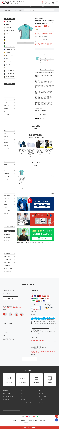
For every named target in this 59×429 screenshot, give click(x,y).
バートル (5, 102)
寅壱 (4, 111)
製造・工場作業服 (7, 237)
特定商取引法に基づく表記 (32, 420)
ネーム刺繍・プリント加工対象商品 (31, 242)
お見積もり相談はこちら (44, 114)
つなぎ (6, 68)
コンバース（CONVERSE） (8, 96)
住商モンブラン (6, 142)
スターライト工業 (7, 210)
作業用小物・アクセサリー (9, 62)
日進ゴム (5, 164)
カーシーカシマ (6, 158)
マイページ (49, 2)
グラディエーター (7, 176)
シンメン (5, 161)
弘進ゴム (5, 216)
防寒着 (6, 34)
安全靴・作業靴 (7, 21)
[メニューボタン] (57, 2)
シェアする (42, 118)
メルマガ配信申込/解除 (22, 420)
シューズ (6, 24)
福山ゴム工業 (6, 223)
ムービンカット (6, 173)
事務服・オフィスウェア (9, 31)
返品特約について (38, 108)
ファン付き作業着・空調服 (9, 71)
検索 (46, 2)
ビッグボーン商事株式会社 (8, 226)
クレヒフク (5, 133)
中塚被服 (5, 204)
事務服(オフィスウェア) (7, 393)
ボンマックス (6, 145)
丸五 (4, 170)
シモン (5, 99)
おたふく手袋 (6, 136)
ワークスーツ (7, 43)
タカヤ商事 (5, 182)
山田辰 (5, 130)
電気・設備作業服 (7, 250)
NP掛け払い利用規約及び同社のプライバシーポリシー (40, 328)
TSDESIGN (6, 108)
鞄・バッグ (7, 65)
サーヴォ (5, 192)
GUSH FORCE (6, 148)
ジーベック (5, 120)
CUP (4, 151)
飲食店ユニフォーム (7, 262)
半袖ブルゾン (44, 242)
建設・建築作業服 (7, 234)
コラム (53, 6)
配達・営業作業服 (7, 253)
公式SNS (22, 416)
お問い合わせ (10, 298)
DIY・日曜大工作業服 (7, 259)
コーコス (5, 117)
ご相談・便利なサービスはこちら (29, 427)
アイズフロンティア (7, 105)
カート (53, 2)
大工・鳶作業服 (6, 243)
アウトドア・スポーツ (8, 40)
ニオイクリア (6, 179)
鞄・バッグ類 (41, 402)
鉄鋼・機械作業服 (7, 240)
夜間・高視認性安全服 (7, 271)
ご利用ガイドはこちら (29, 358)
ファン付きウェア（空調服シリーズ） (27, 405)
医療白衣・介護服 (7, 274)
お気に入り (42, 2)
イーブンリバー (6, 207)
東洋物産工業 (6, 213)
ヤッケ (6, 58)
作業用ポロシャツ (8, 49)
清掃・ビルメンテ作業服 (8, 268)
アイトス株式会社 (7, 114)
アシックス (5, 86)
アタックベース (6, 198)
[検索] (39, 10)
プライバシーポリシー (42, 420)
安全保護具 (7, 52)
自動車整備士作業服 (7, 256)
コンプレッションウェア (9, 46)
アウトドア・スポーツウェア (8, 396)
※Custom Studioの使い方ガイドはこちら (41, 36)
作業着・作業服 (7, 27)
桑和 (4, 127)
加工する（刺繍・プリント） (44, 39)
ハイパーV (5, 167)
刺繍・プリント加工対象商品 (9, 77)
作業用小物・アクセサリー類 (26, 402)
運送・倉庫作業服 (7, 265)
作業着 (39, 242)
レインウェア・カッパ (8, 55)
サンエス (5, 201)
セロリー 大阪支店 (7, 195)
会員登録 (14, 420)
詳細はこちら (5, 320)
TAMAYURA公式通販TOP (21, 242)
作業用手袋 (7, 37)
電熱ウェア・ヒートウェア (9, 74)
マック (5, 139)
